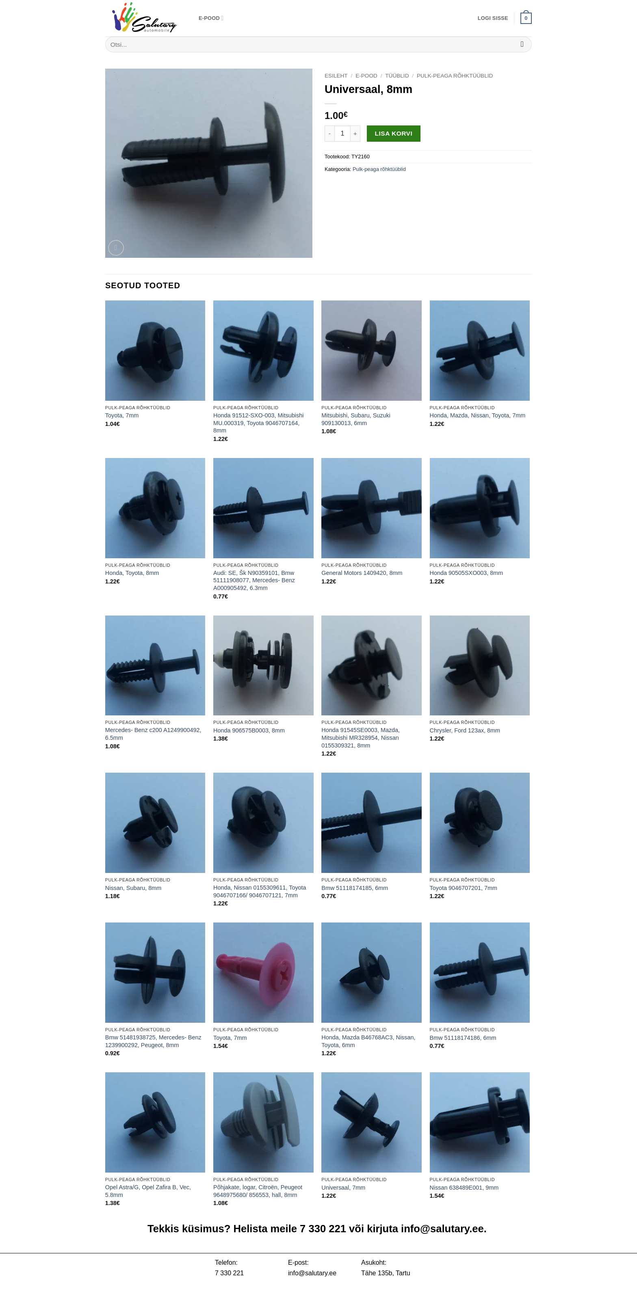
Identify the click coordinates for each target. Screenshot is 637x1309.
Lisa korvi (394, 133)
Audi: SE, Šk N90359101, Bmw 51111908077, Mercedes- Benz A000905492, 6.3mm (254, 580)
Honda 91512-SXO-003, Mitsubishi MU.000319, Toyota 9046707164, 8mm (258, 423)
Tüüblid (397, 76)
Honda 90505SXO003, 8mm (466, 573)
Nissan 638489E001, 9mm (464, 1187)
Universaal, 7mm (343, 1187)
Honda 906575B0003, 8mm (249, 730)
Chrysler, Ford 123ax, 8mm (465, 730)
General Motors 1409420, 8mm (361, 573)
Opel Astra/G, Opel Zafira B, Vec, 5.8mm (148, 1191)
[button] (493, 18)
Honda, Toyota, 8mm (132, 573)
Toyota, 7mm (122, 415)
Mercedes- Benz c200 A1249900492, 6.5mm (153, 734)
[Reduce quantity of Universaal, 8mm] (329, 133)
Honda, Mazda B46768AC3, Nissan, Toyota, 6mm (368, 1041)
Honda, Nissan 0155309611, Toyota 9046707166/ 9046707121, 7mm (259, 891)
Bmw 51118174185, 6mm (354, 888)
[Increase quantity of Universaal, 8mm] (355, 133)
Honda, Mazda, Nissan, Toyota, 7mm (478, 415)
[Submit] (522, 44)
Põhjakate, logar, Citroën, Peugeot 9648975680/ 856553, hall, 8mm (257, 1191)
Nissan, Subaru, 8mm (133, 888)
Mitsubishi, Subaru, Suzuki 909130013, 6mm (355, 419)
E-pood (211, 18)
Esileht (336, 76)
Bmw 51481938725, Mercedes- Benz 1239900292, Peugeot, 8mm (153, 1041)
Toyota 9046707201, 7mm (463, 888)
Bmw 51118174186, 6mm (463, 1038)
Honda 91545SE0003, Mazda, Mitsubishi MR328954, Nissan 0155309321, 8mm (360, 737)
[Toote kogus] (342, 133)
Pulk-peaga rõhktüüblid (455, 76)
